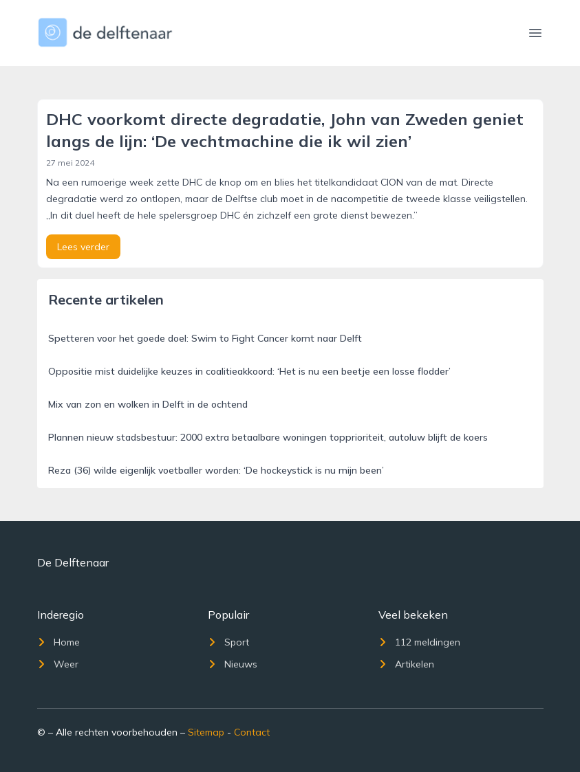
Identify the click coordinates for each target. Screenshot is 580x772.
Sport (228, 642)
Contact (252, 732)
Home (58, 642)
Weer (57, 664)
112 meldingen (419, 642)
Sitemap (206, 732)
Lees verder (83, 247)
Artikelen (406, 664)
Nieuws (232, 664)
